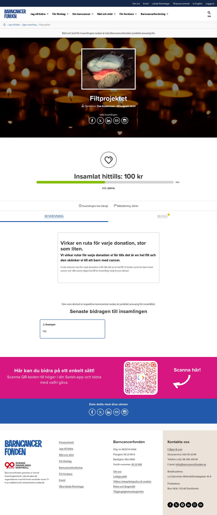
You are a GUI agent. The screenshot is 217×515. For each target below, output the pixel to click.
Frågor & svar (174, 449)
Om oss (117, 471)
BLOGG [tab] (163, 215)
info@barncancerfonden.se (191, 464)
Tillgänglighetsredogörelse (128, 491)
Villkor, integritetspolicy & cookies (132, 481)
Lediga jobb (120, 476)
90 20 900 (136, 464)
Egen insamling (29, 24)
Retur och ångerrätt (124, 486)
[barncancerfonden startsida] (15, 13)
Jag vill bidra (14, 24)
